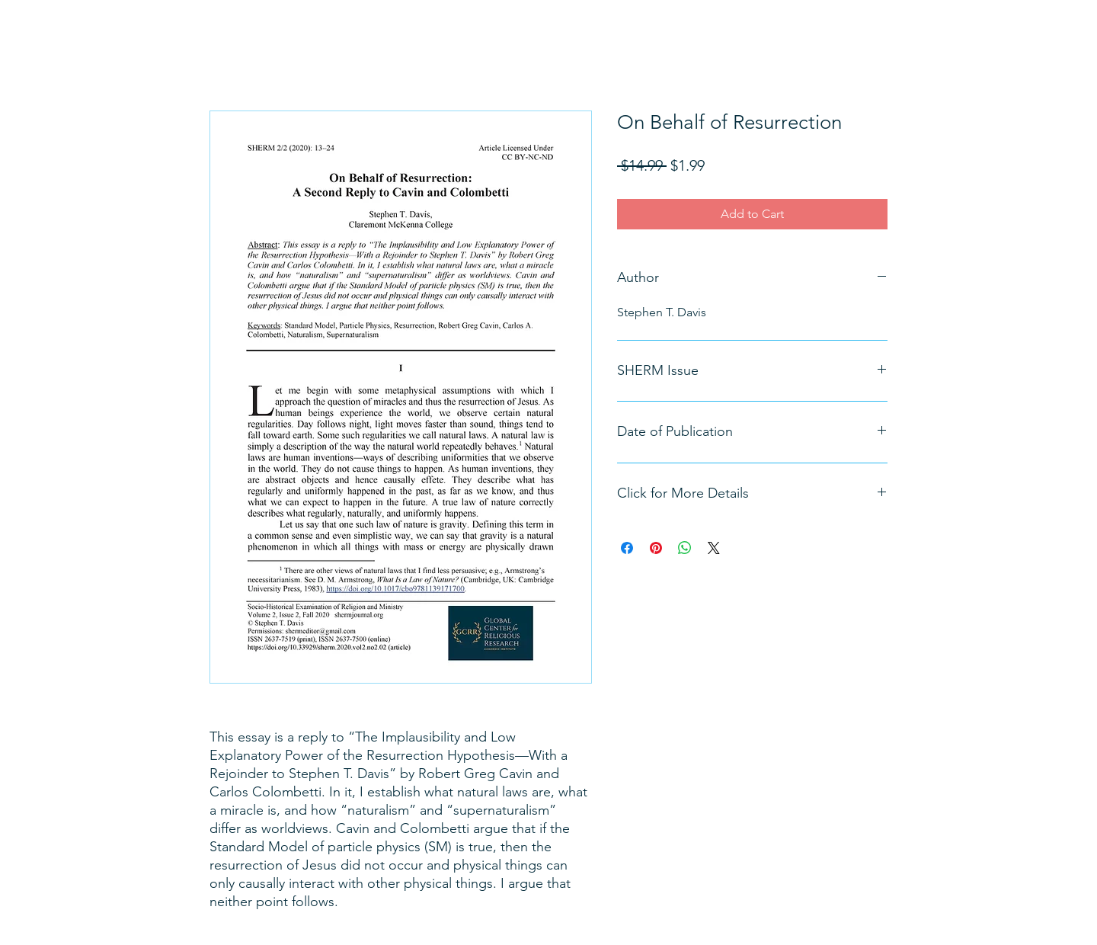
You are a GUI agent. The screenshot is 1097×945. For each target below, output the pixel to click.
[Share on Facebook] (627, 548)
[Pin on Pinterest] (656, 548)
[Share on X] (714, 548)
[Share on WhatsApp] (685, 548)
